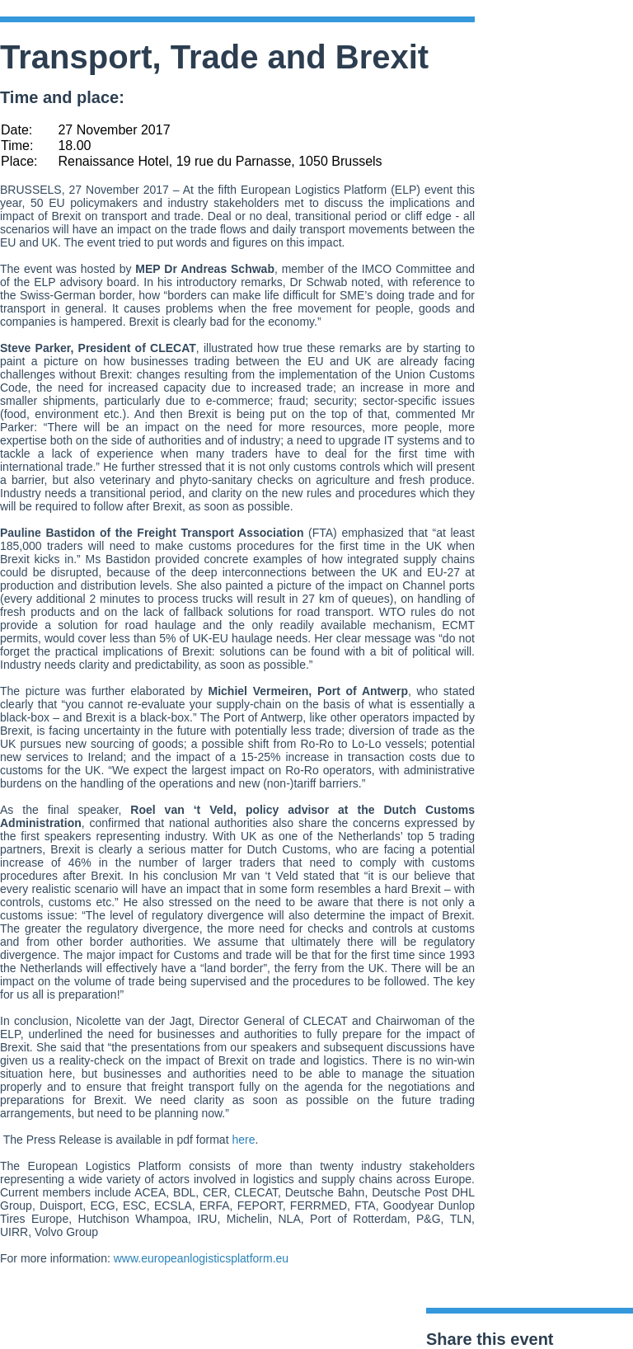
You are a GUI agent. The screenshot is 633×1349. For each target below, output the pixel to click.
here (243, 1139)
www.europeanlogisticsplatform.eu (201, 1258)
